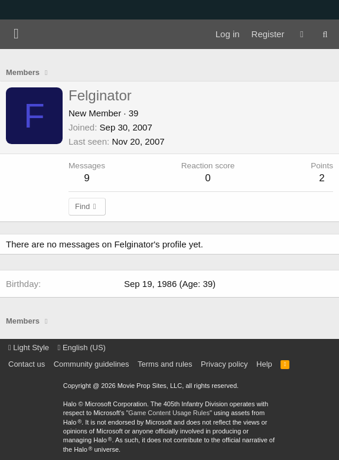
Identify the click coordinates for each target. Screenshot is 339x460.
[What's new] (301, 34)
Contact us (26, 364)
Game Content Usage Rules (169, 412)
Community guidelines (91, 364)
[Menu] (16, 34)
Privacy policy (224, 364)
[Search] (325, 34)
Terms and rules (165, 364)
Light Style (28, 347)
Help (264, 364)
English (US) (82, 347)
